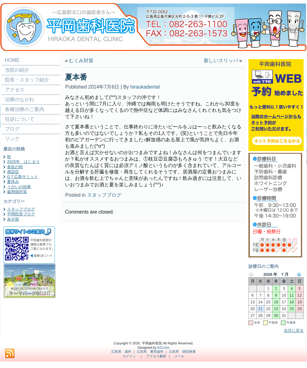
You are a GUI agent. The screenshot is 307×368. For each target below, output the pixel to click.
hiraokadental (145, 86)
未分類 (13, 219)
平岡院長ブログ (21, 214)
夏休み (13, 181)
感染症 (13, 171)
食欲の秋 (15, 167)
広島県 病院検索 (182, 351)
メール (179, 356)
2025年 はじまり (23, 161)
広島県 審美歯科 (150, 351)
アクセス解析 (156, 356)
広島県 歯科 (121, 351)
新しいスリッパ (221, 60)
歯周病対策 (17, 191)
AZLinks (163, 347)
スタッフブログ (21, 209)
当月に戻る (294, 330)
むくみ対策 (81, 60)
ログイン (129, 356)
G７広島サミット (22, 176)
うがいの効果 (19, 186)
